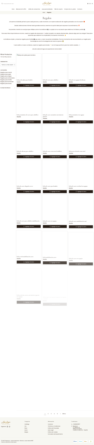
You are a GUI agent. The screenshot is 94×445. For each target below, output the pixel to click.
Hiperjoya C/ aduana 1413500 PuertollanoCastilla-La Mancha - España (79, 428)
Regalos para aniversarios (7, 78)
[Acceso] (90, 4)
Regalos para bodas (6, 83)
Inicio (44, 12)
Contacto (50, 424)
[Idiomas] (88, 4)
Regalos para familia (6, 80)
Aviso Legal (50, 430)
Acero (26, 430)
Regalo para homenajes (7, 81)
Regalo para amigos (6, 76)
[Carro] (92, 4)
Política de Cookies (53, 432)
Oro (25, 426)
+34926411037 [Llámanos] (75, 424)
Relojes (26, 432)
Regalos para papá (5, 74)
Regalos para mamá (6, 72)
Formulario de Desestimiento (55, 434)
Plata (26, 428)
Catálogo (27, 424)
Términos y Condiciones (54, 426)
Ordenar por (3, 61)
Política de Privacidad (53, 428)
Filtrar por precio (7, 87)
